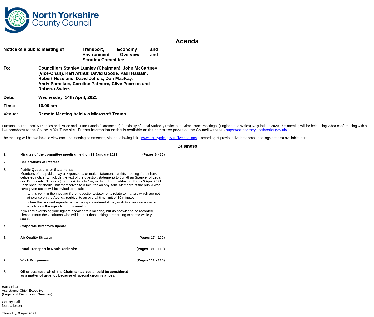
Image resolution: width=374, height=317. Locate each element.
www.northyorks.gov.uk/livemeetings (169, 138)
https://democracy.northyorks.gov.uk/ (256, 130)
